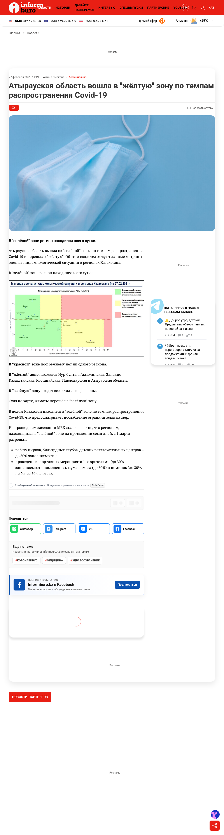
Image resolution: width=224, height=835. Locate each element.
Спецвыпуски (131, 7)
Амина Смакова (53, 77)
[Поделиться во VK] (94, 528)
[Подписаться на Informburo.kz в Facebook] (76, 585)
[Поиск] (193, 7)
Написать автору (200, 108)
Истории (63, 7)
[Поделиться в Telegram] (59, 528)
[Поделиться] (215, 826)
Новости (44, 7)
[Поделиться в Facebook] (128, 528)
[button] (195, 20)
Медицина (54, 560)
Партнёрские (158, 7)
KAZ (211, 7)
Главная (15, 33)
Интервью (106, 7)
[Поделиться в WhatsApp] (25, 528)
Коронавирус (26, 560)
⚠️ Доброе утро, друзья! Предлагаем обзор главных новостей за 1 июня (185, 324)
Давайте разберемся (84, 7)
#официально (77, 77)
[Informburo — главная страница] (27, 7)
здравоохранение (85, 560)
